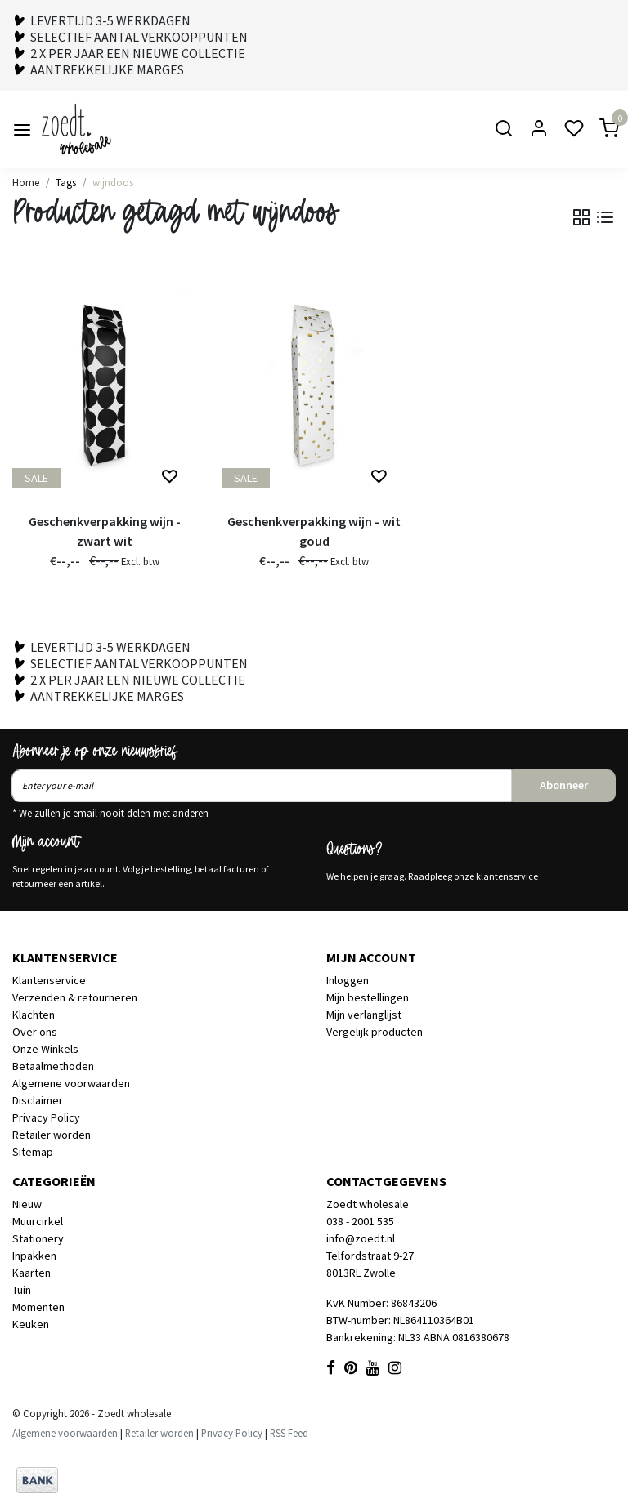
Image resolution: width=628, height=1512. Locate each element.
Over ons (34, 1031)
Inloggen (347, 980)
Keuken (30, 1324)
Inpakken (34, 1255)
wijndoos (112, 182)
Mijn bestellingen (367, 997)
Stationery (38, 1238)
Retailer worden (51, 1134)
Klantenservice (49, 980)
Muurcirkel (37, 1221)
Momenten (38, 1307)
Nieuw (27, 1204)
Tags (66, 182)
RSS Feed (289, 1432)
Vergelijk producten (374, 1031)
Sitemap (32, 1151)
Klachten (33, 1014)
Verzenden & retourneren (74, 997)
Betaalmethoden (53, 1066)
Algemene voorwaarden (71, 1083)
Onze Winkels (45, 1048)
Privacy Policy (46, 1117)
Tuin (21, 1289)
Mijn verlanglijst (363, 1014)
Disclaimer (37, 1100)
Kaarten (31, 1272)
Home (25, 182)
